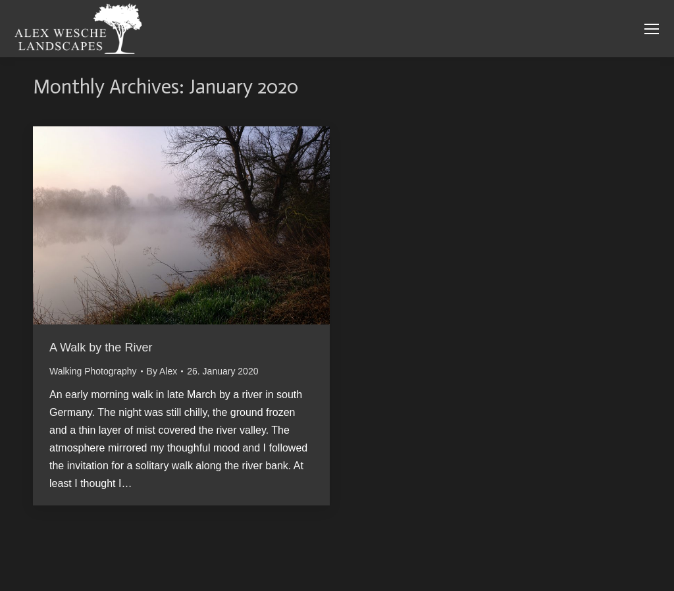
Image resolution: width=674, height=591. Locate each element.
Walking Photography (93, 371)
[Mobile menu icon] (651, 29)
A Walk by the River (100, 347)
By (162, 371)
